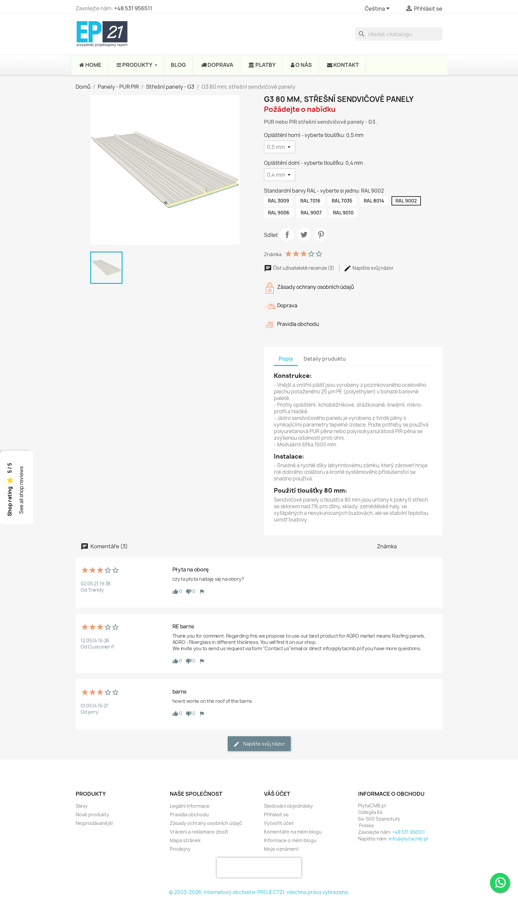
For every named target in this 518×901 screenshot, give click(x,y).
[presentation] (259, 868)
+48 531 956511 (133, 8)
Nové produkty (92, 814)
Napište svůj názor (369, 268)
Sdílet (287, 234)
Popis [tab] (286, 358)
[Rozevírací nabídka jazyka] (378, 9)
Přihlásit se (276, 814)
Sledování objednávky (288, 806)
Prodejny (180, 849)
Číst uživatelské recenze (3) (299, 268)
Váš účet (277, 793)
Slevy (82, 806)
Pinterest (320, 234)
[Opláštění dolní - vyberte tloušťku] (279, 174)
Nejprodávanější (94, 823)
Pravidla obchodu (189, 814)
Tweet (304, 234)
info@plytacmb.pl (408, 838)
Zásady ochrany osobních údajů (206, 823)
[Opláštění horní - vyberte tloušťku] (279, 147)
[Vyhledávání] (398, 34)
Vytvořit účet (279, 823)
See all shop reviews (21, 490)
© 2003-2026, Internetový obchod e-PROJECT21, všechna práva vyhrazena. (259, 892)
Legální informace (189, 806)
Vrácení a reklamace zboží (199, 832)
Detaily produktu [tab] (325, 358)
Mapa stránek (185, 840)
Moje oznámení (281, 849)
